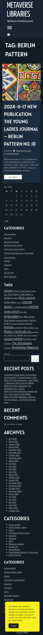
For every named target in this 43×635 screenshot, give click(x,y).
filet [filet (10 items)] (21, 317)
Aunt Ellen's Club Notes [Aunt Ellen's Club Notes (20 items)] (19, 294)
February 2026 (14, 444)
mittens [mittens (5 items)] (36, 328)
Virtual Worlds (9, 257)
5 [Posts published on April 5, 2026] (36, 196)
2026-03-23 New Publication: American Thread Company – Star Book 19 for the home (20, 399)
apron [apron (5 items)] (5, 295)
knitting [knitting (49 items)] (9, 327)
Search (7, 353)
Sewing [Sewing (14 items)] (20, 335)
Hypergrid (7, 264)
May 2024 (12, 502)
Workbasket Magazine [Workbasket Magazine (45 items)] (25, 347)
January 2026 (14, 447)
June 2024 (12, 499)
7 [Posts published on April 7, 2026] (11, 200)
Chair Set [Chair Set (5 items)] (19, 302)
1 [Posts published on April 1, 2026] (16, 196)
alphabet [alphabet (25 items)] (8, 290)
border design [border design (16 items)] (10, 302)
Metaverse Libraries (20, 10)
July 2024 (12, 496)
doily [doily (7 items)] (21, 312)
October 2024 (14, 488)
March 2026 (13, 441)
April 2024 (13, 505)
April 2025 (13, 471)
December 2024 (15, 483)
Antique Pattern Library (13, 245)
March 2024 (13, 507)
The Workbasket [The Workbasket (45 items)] (22, 343)
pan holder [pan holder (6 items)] (35, 332)
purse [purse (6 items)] (5, 335)
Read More (13, 177)
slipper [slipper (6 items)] (25, 335)
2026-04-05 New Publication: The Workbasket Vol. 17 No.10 (17, 387)
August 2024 (13, 494)
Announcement (10, 234)
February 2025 (14, 477)
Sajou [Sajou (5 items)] (15, 335)
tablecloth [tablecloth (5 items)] (34, 335)
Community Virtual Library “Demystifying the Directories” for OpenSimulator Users (20, 376)
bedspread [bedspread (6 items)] (16, 298)
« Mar (6, 221)
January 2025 (14, 480)
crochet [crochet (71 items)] (33, 306)
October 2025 (14, 455)
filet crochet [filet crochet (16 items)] (29, 316)
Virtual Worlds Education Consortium (18, 253)
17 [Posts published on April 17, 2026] (27, 205)
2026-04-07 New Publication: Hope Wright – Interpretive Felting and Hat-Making (21, 381)
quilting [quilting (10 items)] (10, 335)
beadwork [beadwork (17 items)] (8, 297)
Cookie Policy (17, 624)
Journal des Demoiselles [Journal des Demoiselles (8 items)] (24, 323)
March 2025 (13, 474)
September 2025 (15, 458)
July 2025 (12, 463)
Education (8, 238)
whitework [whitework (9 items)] (7, 348)
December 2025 (15, 449)
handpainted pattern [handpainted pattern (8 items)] (22, 320)
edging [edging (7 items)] (25, 312)
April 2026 (13, 438)
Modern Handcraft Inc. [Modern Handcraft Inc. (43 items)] (18, 331)
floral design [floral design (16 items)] (9, 320)
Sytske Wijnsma (12, 153)
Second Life (8, 272)
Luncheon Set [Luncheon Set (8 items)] (18, 327)
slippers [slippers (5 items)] (30, 335)
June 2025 (12, 466)
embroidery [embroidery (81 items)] (12, 316)
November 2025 (15, 452)
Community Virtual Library (14, 249)
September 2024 (15, 491)
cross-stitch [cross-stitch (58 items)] (11, 311)
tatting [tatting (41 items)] (18, 339)
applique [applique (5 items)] (34, 291)
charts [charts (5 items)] (14, 307)
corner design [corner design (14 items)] (22, 307)
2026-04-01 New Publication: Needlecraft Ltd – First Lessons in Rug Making (20, 392)
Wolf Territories (10, 276)
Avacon (7, 261)
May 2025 (12, 469)
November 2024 (15, 485)
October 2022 (14, 510)
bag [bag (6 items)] (32, 295)
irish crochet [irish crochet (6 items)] (13, 324)
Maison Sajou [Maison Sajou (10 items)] (28, 327)
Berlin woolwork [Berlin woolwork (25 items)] (27, 297)
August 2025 (13, 460)
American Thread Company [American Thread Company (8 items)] (22, 291)
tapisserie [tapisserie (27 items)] (9, 339)
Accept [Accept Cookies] (13, 629)
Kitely (6, 268)
